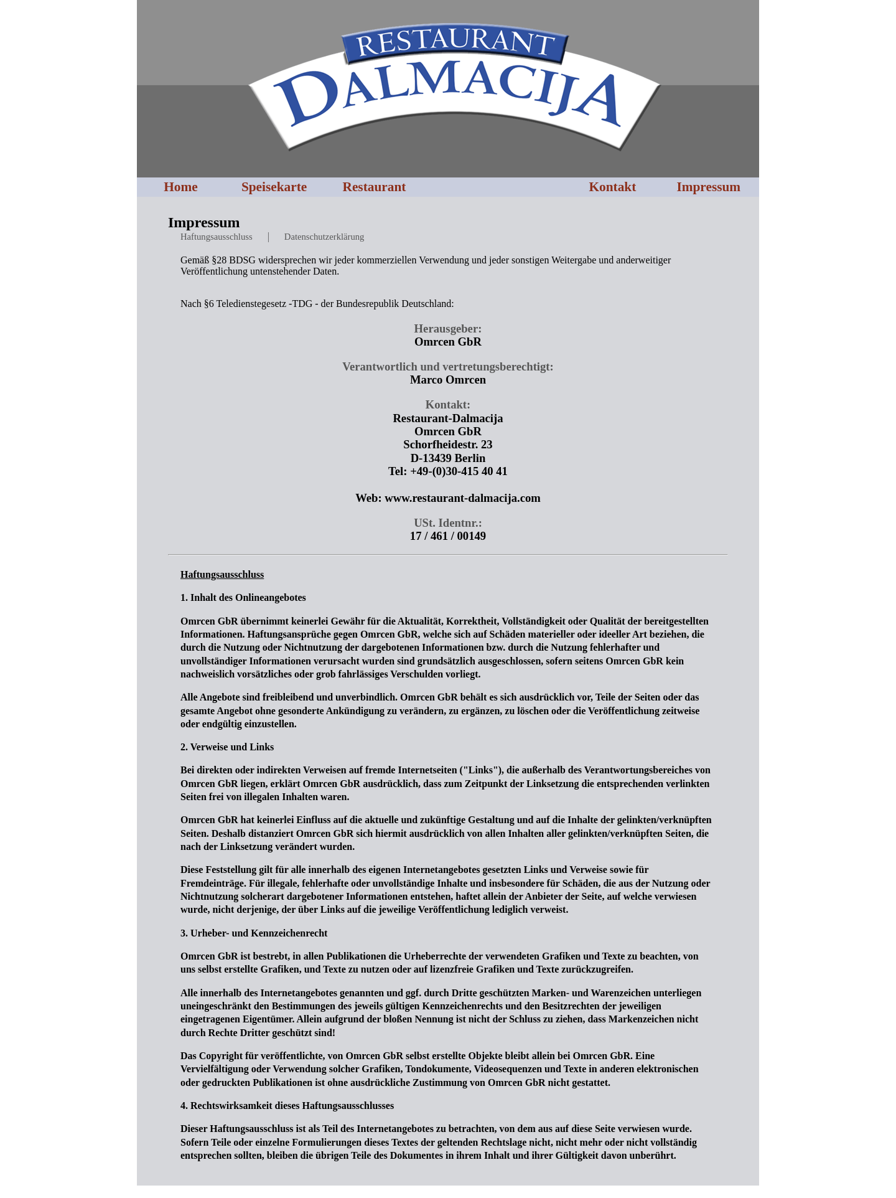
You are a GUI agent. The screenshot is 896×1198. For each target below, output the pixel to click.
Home (181, 186)
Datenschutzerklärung (324, 237)
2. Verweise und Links (227, 747)
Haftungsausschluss (216, 237)
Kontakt (612, 186)
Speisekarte (274, 186)
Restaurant (374, 186)
